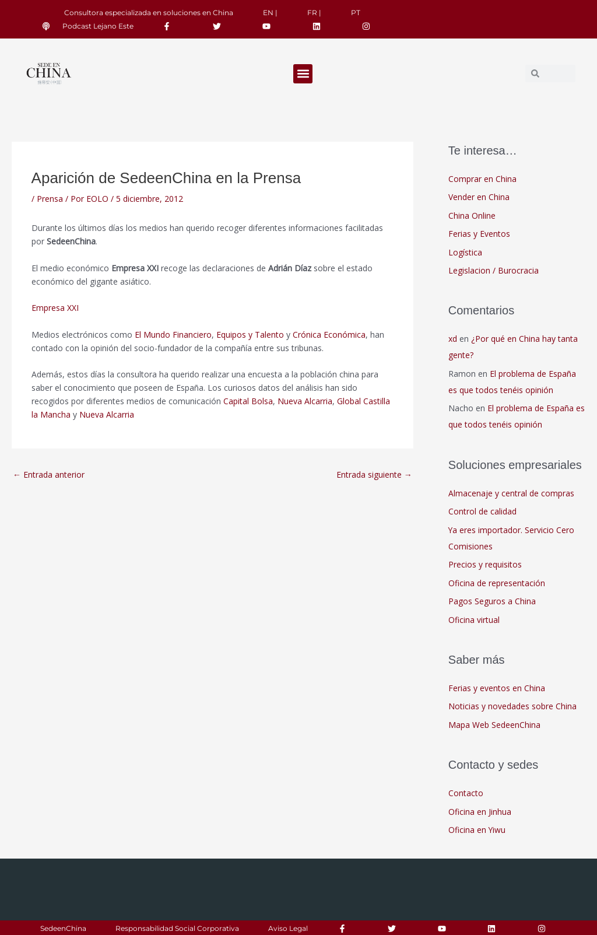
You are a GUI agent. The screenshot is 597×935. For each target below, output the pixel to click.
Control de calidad (482, 511)
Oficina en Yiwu (477, 829)
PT (355, 12)
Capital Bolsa (248, 401)
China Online (472, 215)
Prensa (50, 198)
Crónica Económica (329, 334)
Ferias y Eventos (479, 233)
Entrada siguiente (374, 474)
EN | (270, 12)
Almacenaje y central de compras (511, 493)
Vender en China (479, 196)
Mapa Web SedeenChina (494, 724)
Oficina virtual (474, 619)
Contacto (465, 793)
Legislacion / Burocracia (493, 270)
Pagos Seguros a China (492, 601)
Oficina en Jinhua (479, 811)
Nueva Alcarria (305, 401)
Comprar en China (482, 178)
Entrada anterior (49, 474)
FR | (314, 12)
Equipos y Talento (250, 334)
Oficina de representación (496, 583)
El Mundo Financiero (173, 334)
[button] (302, 73)
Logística (465, 252)
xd (452, 338)
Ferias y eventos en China (496, 688)
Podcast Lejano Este (98, 26)
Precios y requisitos (485, 564)
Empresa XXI (55, 307)
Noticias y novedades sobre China (512, 706)
